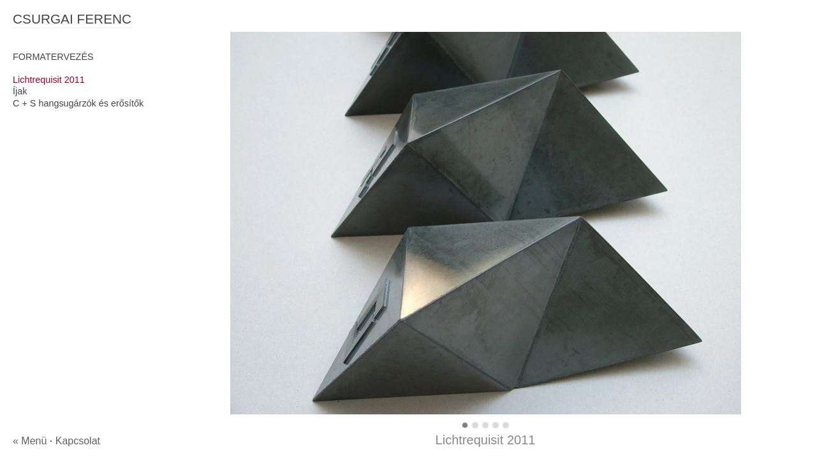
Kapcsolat (77, 440)
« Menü (30, 440)
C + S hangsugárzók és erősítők (78, 103)
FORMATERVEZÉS (53, 57)
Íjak (20, 91)
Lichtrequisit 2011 (49, 80)
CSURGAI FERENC (72, 18)
